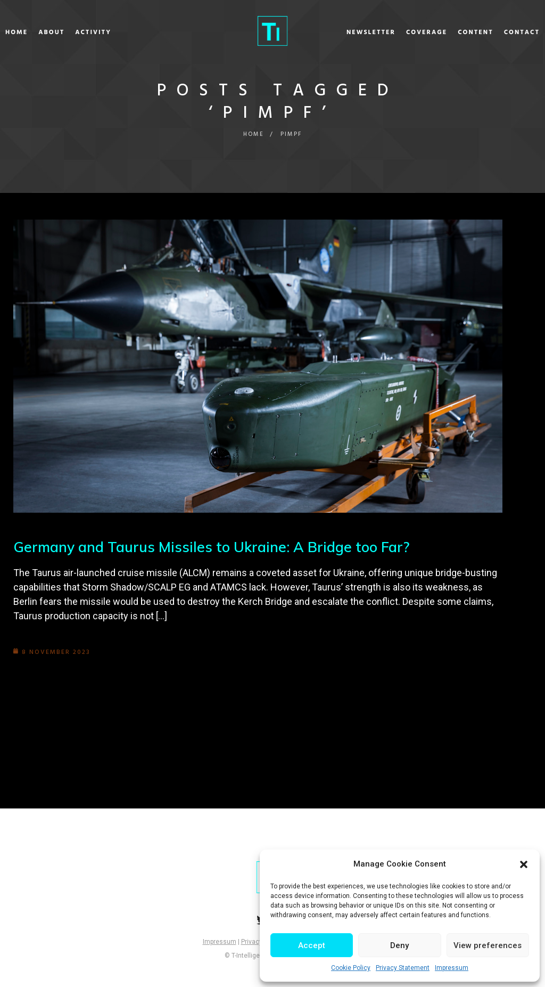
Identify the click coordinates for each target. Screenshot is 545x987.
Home (44, 32)
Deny (399, 945)
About (79, 32)
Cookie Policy (350, 968)
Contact (494, 32)
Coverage (398, 32)
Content (448, 32)
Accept (311, 945)
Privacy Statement (403, 968)
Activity (121, 32)
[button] (523, 864)
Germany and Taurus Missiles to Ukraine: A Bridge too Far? (217, 546)
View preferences (487, 945)
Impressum (451, 968)
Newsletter (343, 32)
